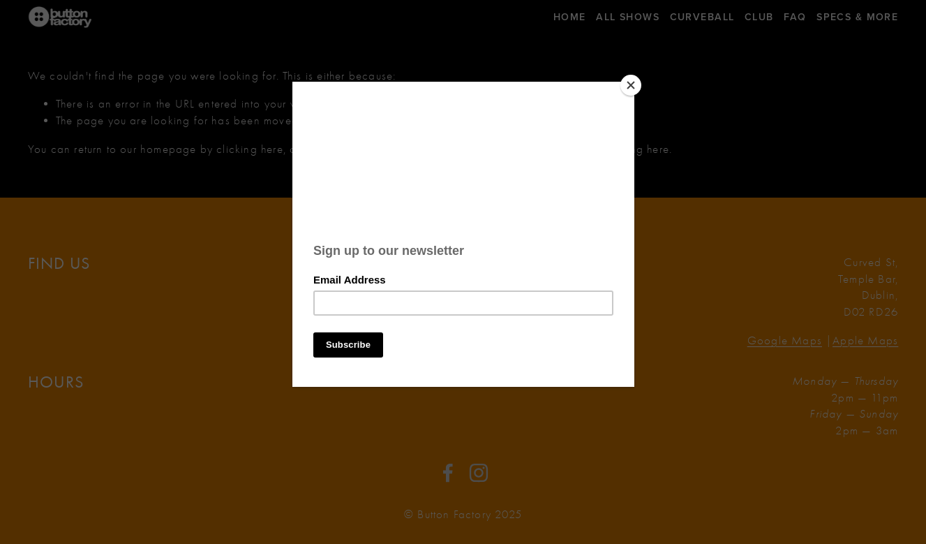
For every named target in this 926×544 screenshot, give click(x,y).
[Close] (630, 85)
